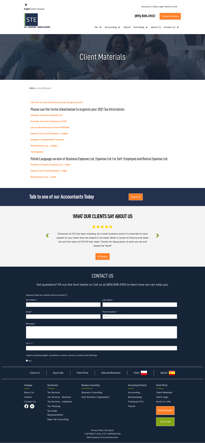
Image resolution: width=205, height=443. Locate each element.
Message (31, 324)
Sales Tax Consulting (58, 419)
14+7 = (29, 343)
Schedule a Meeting (170, 16)
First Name (31, 300)
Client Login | (158, 6)
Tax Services (53, 392)
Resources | (147, 6)
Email (29, 312)
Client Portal (82, 373)
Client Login (162, 397)
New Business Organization (95, 397)
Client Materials (164, 392)
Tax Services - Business (59, 397)
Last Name (108, 300)
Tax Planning (53, 406)
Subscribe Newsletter (111, 373)
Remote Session (165, 410)
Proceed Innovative (109, 437)
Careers (28, 397)
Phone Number (109, 312)
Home (32, 88)
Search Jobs (58, 373)
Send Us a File (171, 6)
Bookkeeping (135, 397)
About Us (156, 27)
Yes (29, 361)
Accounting (134, 392)
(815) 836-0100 (145, 16)
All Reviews (102, 256)
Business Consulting (92, 392)
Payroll (127, 27)
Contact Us (136, 197)
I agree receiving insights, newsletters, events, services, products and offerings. (62, 355)
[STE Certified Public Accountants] (37, 20)
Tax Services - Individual (59, 401)
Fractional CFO (135, 401)
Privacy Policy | (97, 430)
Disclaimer (109, 430)
